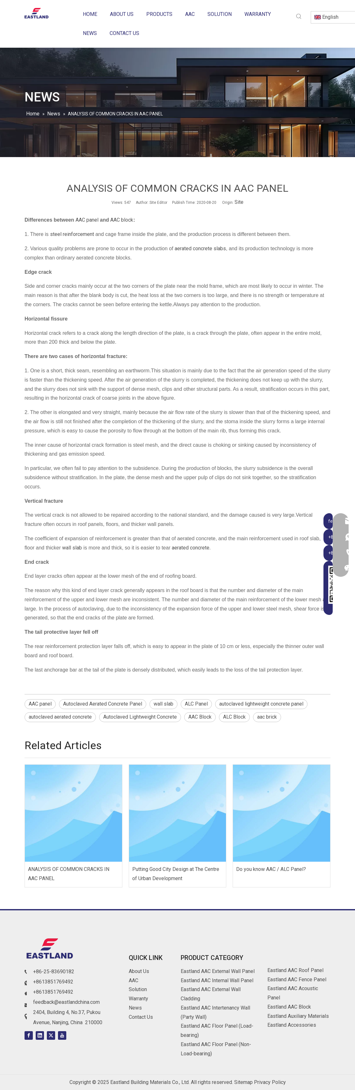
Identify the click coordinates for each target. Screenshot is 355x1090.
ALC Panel (196, 704)
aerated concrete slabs (200, 248)
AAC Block (200, 717)
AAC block (121, 220)
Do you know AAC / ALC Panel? (271, 869)
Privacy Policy (270, 1082)
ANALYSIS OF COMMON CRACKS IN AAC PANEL (68, 873)
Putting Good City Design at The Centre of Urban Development (175, 873)
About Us (139, 971)
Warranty (138, 999)
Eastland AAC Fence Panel (296, 979)
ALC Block (234, 717)
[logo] (50, 949)
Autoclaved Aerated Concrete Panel (102, 704)
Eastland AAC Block (289, 1007)
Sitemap (243, 1082)
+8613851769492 (53, 982)
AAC (133, 980)
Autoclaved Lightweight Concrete (140, 717)
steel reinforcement (72, 234)
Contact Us (141, 1017)
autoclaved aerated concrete (60, 717)
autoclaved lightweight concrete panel (261, 704)
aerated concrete (189, 548)
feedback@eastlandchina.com (66, 1002)
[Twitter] (51, 1035)
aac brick (267, 717)
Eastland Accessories (291, 1025)
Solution (138, 989)
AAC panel (87, 220)
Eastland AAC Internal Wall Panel (217, 980)
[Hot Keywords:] (298, 16)
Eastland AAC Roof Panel (295, 970)
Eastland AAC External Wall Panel (218, 971)
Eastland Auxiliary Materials (298, 1016)
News (135, 1008)
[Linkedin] (40, 1035)
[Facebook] (29, 1035)
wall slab (72, 548)
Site (239, 202)
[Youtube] (62, 1035)
